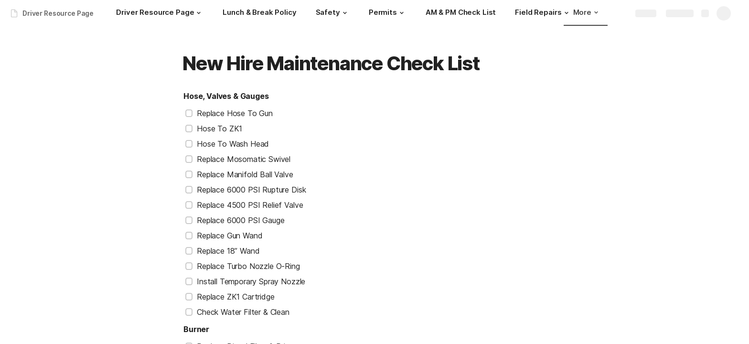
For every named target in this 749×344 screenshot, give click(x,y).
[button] (198, 13)
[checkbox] (189, 113)
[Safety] (332, 13)
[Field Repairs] (542, 13)
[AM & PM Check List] (460, 13)
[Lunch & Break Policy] (259, 13)
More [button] (585, 12)
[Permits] (387, 13)
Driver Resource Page (58, 13)
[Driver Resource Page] (160, 13)
